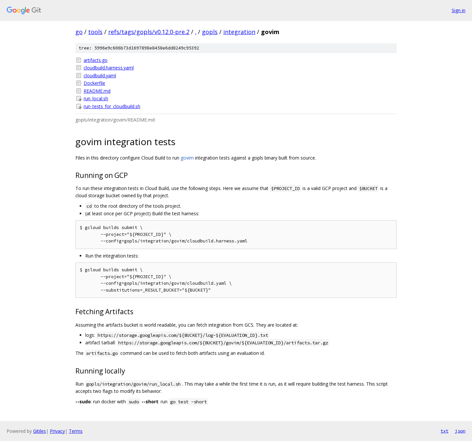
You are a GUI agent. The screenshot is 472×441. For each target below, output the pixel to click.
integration (239, 32)
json (460, 431)
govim (187, 158)
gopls (210, 32)
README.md (97, 91)
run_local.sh (96, 98)
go (79, 32)
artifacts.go (96, 60)
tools (95, 32)
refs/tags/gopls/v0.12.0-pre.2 (148, 32)
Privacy (57, 431)
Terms (76, 431)
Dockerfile (94, 83)
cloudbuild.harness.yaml (109, 68)
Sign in (458, 10)
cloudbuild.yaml (100, 75)
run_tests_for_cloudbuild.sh (112, 106)
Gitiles (39, 431)
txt (444, 431)
